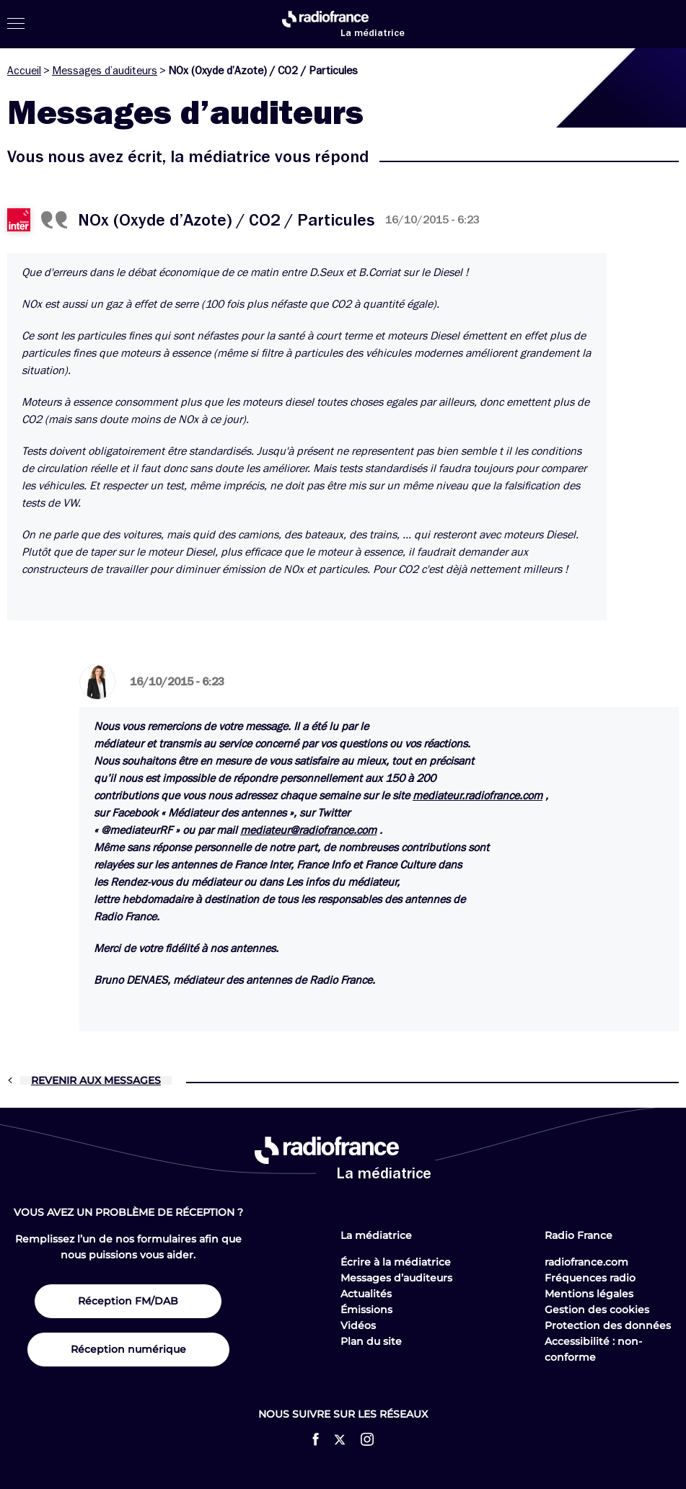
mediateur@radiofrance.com (308, 830)
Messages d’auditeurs (104, 70)
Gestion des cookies (597, 1309)
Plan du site (371, 1341)
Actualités (366, 1293)
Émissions (366, 1309)
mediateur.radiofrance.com (477, 795)
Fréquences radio (590, 1277)
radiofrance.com (586, 1261)
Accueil (24, 70)
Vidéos (358, 1325)
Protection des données (608, 1325)
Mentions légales (589, 1293)
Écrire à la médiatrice (395, 1261)
